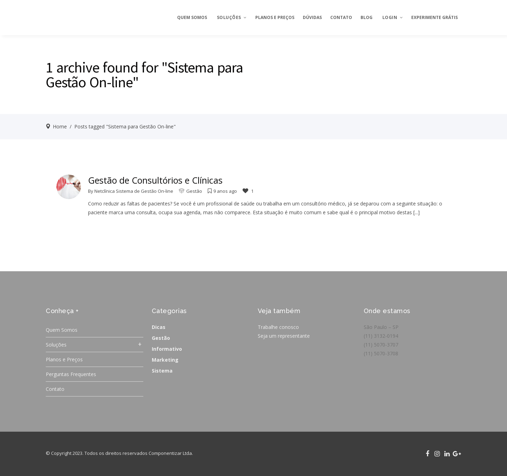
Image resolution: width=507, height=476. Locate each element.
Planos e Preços (64, 359)
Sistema (162, 370)
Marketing (165, 359)
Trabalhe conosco (278, 327)
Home (60, 126)
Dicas (158, 327)
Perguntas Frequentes (71, 374)
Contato (55, 389)
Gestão (194, 191)
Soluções (56, 344)
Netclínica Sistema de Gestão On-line (133, 191)
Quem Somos (61, 329)
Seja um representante (284, 335)
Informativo (167, 348)
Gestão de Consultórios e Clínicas (155, 180)
